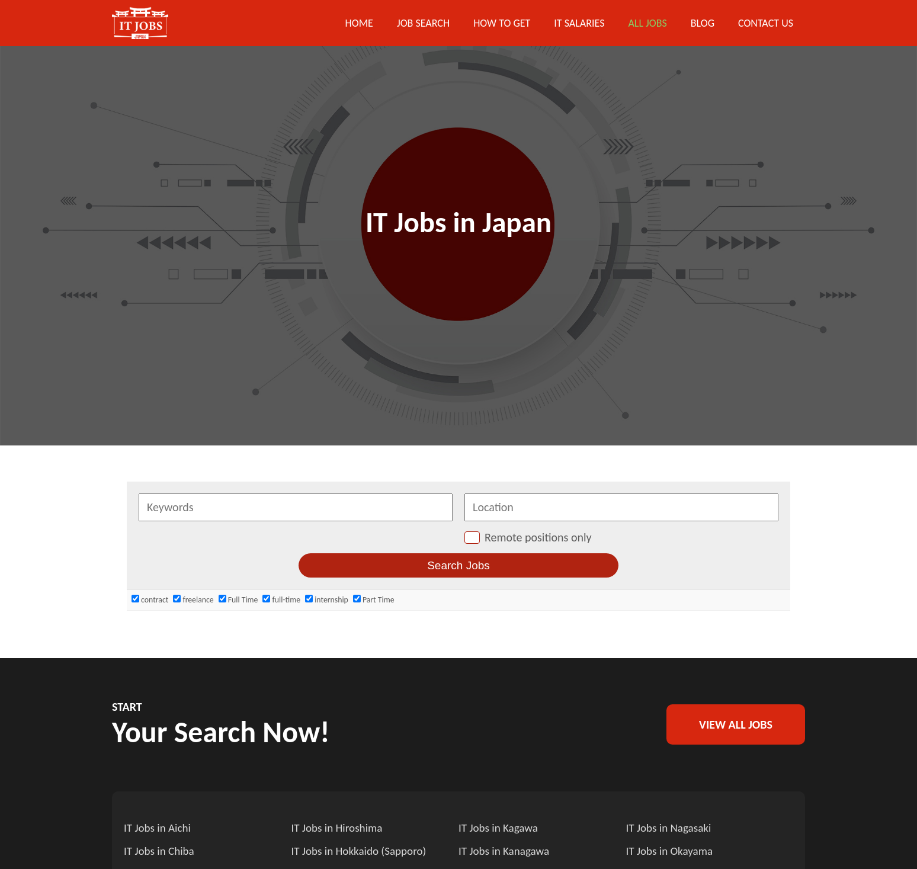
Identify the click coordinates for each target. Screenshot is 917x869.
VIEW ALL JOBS (735, 724)
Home (359, 23)
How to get (501, 23)
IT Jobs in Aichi (159, 827)
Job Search (423, 23)
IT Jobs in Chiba (160, 850)
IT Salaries (579, 23)
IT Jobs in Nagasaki (671, 827)
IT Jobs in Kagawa (499, 827)
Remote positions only (538, 537)
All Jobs (647, 23)
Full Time (238, 600)
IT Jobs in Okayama (671, 850)
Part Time (374, 600)
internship (326, 600)
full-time (281, 600)
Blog (702, 23)
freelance (193, 600)
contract (150, 600)
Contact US (765, 23)
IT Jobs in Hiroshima (339, 827)
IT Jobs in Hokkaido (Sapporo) (362, 850)
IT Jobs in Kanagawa (505, 850)
